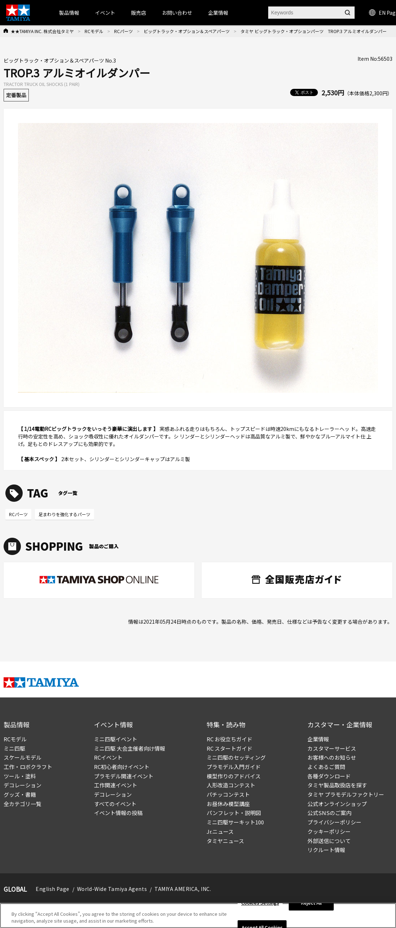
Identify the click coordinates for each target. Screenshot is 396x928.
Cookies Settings (260, 903)
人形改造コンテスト (231, 785)
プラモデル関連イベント (123, 776)
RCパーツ (123, 31)
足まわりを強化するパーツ (64, 514)
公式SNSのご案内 (329, 812)
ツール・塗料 (20, 776)
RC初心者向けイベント (121, 766)
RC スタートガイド (229, 748)
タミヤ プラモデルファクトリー (345, 794)
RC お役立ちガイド (229, 739)
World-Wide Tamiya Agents (112, 888)
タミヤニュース (225, 841)
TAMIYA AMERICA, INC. (182, 888)
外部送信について (329, 841)
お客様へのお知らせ (331, 757)
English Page (52, 888)
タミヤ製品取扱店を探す (337, 785)
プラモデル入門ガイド (234, 766)
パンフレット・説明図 (234, 812)
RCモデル (94, 31)
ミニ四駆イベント (115, 739)
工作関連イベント (115, 785)
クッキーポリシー (329, 831)
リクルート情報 (326, 850)
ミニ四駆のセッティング (236, 757)
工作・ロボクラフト (28, 766)
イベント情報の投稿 (118, 812)
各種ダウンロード (329, 776)
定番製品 (16, 95)
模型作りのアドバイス (234, 776)
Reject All (311, 903)
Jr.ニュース (220, 831)
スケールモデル (22, 757)
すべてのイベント (115, 804)
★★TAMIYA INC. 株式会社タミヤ (42, 31)
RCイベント (108, 757)
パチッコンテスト (228, 794)
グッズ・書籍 (20, 794)
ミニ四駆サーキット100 (235, 822)
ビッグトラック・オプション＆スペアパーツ (187, 31)
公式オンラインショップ (337, 804)
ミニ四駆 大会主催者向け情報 (129, 748)
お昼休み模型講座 (228, 804)
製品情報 (69, 12)
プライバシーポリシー (334, 822)
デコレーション (22, 785)
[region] (198, 915)
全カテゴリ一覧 (22, 804)
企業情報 (318, 739)
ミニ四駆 (14, 748)
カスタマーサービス (331, 748)
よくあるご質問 (326, 766)
